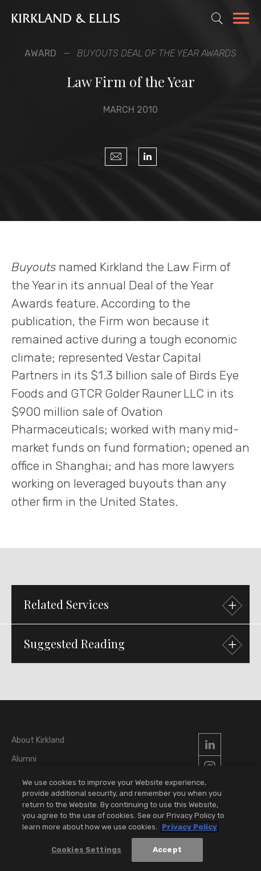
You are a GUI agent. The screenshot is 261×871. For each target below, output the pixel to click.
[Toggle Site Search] (217, 18)
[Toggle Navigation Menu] (241, 19)
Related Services (131, 605)
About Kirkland (37, 740)
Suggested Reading (131, 645)
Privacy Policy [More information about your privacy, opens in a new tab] (189, 827)
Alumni (23, 759)
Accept (167, 850)
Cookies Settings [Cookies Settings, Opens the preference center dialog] (86, 850)
